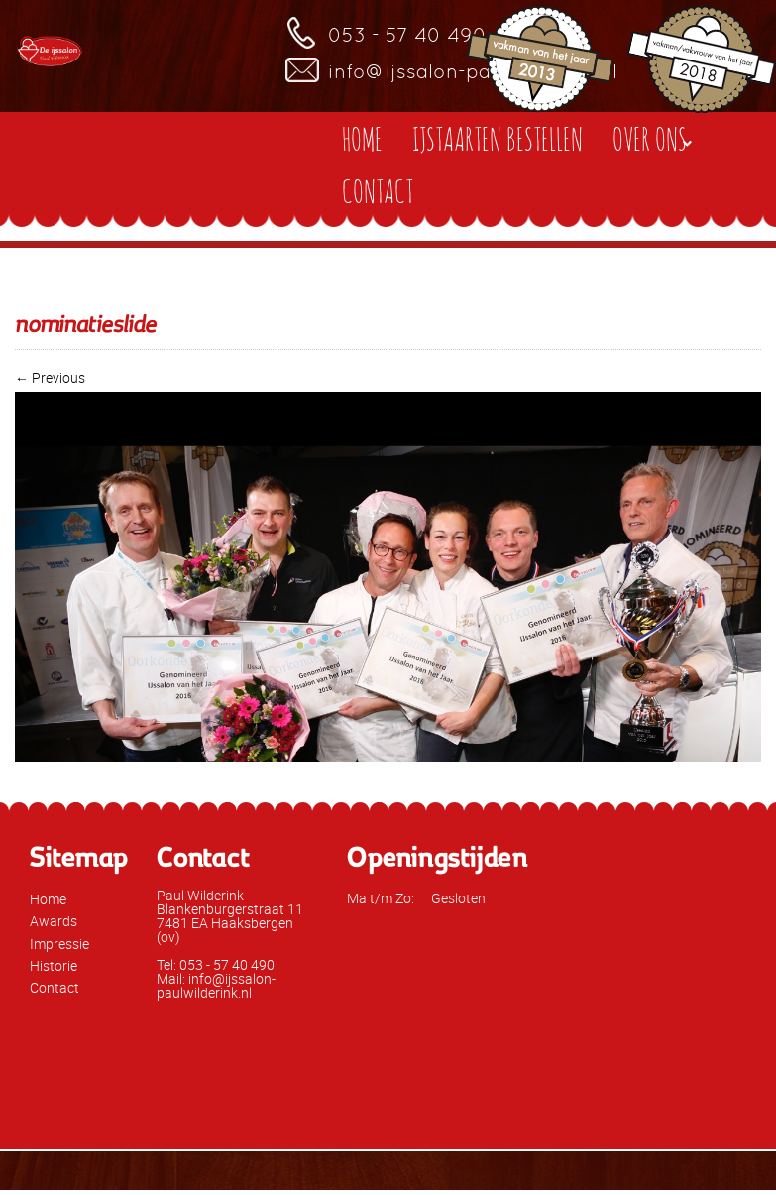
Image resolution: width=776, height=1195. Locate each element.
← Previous (50, 377)
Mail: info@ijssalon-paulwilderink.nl (216, 985)
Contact (54, 987)
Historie (53, 965)
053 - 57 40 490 (407, 35)
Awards (53, 920)
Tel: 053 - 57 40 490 (216, 964)
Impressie (59, 943)
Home (48, 899)
